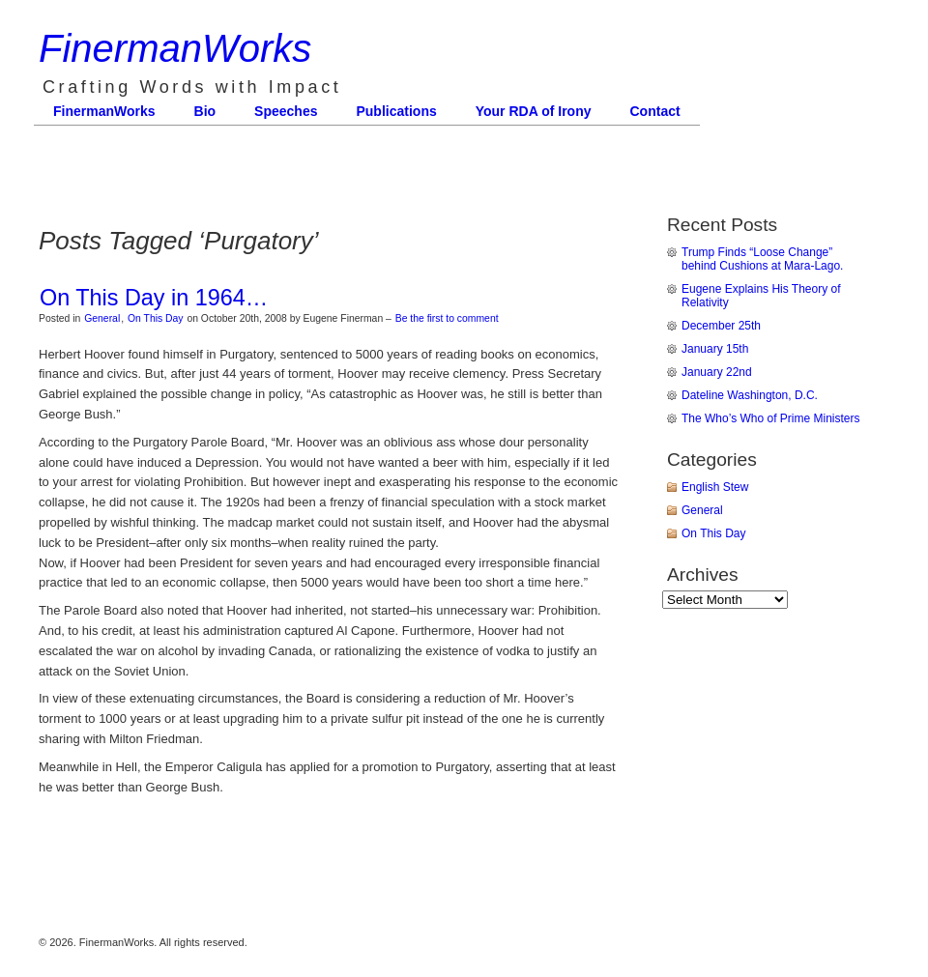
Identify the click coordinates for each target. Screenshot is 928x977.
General (102, 318)
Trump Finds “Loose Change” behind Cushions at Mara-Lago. (762, 259)
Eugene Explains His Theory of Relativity (761, 295)
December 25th (721, 325)
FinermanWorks (175, 48)
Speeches (285, 111)
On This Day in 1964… (154, 297)
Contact (655, 111)
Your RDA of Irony (534, 111)
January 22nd (717, 372)
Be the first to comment (447, 318)
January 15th (715, 349)
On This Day (156, 318)
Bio (205, 111)
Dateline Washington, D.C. (750, 395)
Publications (396, 111)
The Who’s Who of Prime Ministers (771, 418)
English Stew (715, 487)
